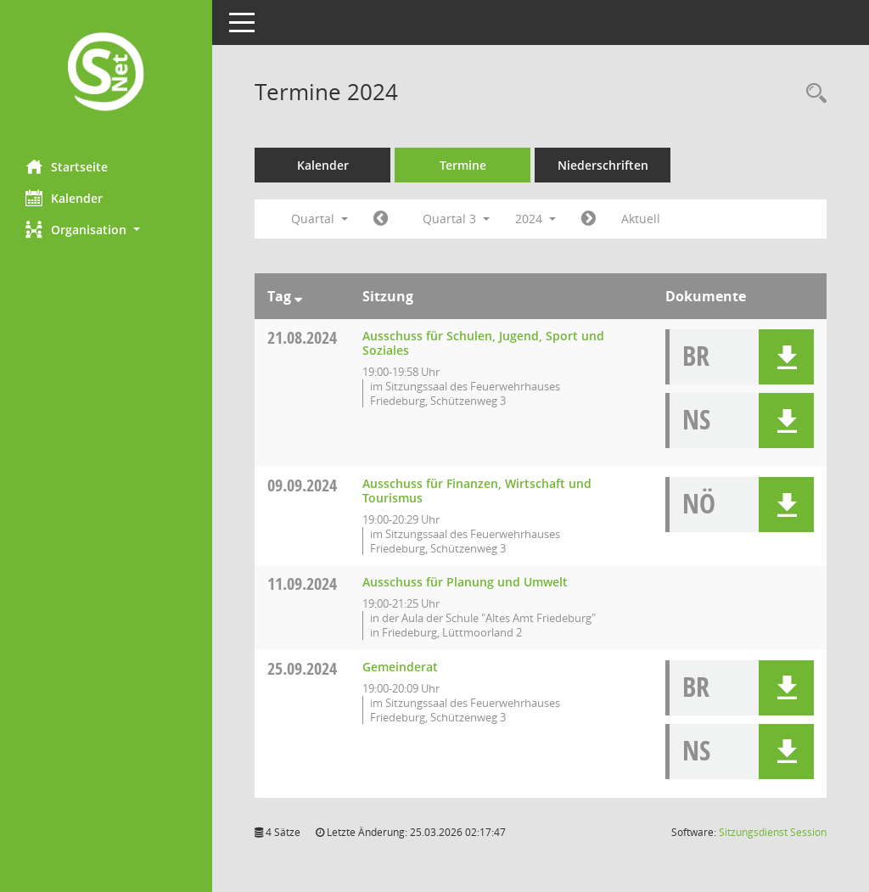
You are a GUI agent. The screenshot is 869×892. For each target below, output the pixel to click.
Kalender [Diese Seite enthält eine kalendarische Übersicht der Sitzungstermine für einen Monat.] (64, 197)
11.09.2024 (302, 583)
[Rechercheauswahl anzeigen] (812, 94)
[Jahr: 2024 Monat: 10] (588, 219)
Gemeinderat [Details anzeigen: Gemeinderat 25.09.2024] (400, 667)
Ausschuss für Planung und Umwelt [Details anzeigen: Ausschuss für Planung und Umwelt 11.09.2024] (465, 582)
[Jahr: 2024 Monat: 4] (381, 219)
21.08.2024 (302, 337)
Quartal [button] (319, 218)
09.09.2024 (302, 485)
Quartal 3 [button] (456, 218)
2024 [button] (535, 218)
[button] (106, 229)
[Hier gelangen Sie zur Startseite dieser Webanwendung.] (106, 73)
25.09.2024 (302, 668)
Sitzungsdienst (773, 832)
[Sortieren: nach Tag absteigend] (298, 296)
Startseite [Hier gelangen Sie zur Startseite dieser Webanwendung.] (66, 166)
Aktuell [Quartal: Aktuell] (640, 218)
